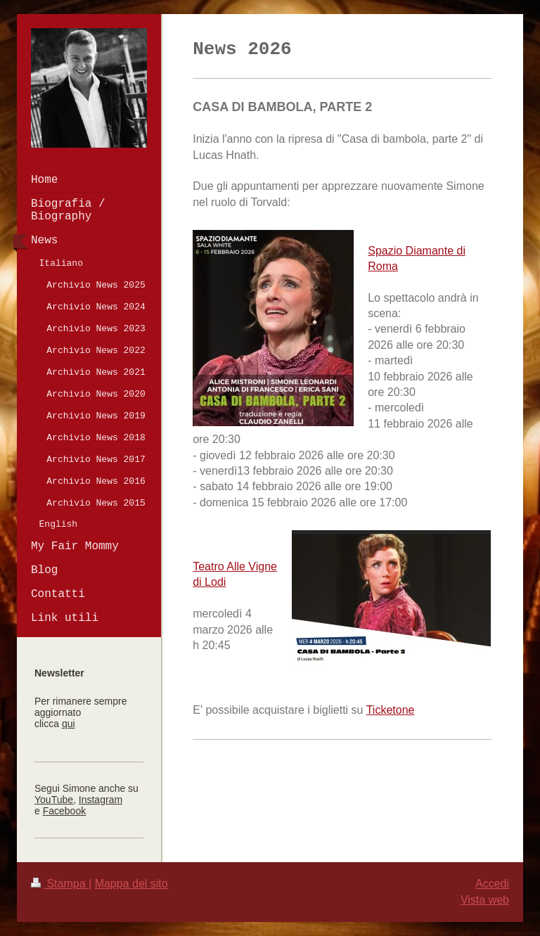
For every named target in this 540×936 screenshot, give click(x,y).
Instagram (100, 799)
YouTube (53, 799)
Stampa (60, 884)
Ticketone (390, 710)
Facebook (64, 810)
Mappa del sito (131, 884)
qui (68, 723)
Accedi (492, 884)
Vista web (485, 900)
